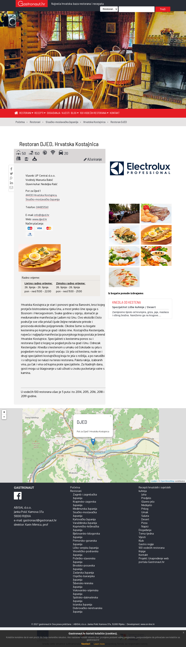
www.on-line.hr (148, 624)
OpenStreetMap (167, 481)
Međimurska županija (85, 508)
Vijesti (66, 112)
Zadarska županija (83, 572)
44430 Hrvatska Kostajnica (41, 195)
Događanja (53, 112)
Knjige (142, 551)
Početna (75, 487)
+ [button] (4, 412)
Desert (145, 519)
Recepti (40, 112)
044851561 (42, 207)
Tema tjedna (146, 533)
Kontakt (114, 112)
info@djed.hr (41, 214)
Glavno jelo (148, 501)
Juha (143, 494)
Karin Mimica (33, 524)
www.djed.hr (39, 219)
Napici (144, 526)
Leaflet (154, 481)
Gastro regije (146, 544)
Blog (75, 112)
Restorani (26, 112)
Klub (141, 540)
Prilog (144, 508)
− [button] (4, 417)
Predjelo (146, 498)
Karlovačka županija (84, 519)
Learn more (99, 644)
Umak (144, 512)
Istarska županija (82, 604)
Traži (162, 9)
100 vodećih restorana (94, 112)
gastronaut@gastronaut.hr (40, 520)
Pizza (144, 522)
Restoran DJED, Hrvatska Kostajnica (59, 143)
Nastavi (85, 643)
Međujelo (146, 505)
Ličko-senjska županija (86, 547)
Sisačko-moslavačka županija (43, 199)
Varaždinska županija (85, 522)
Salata (145, 515)
